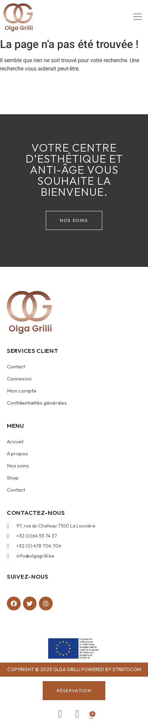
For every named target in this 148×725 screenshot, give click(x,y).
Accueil (15, 441)
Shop (13, 477)
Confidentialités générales (37, 402)
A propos (17, 453)
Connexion (19, 378)
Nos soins (18, 465)
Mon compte (21, 390)
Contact (16, 366)
